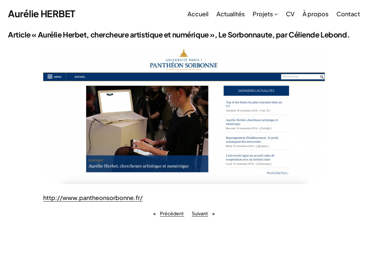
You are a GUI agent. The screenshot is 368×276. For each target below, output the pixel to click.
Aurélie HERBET (41, 13)
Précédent (172, 213)
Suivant (200, 213)
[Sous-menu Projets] (276, 14)
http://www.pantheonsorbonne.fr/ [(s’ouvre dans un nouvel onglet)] (93, 197)
